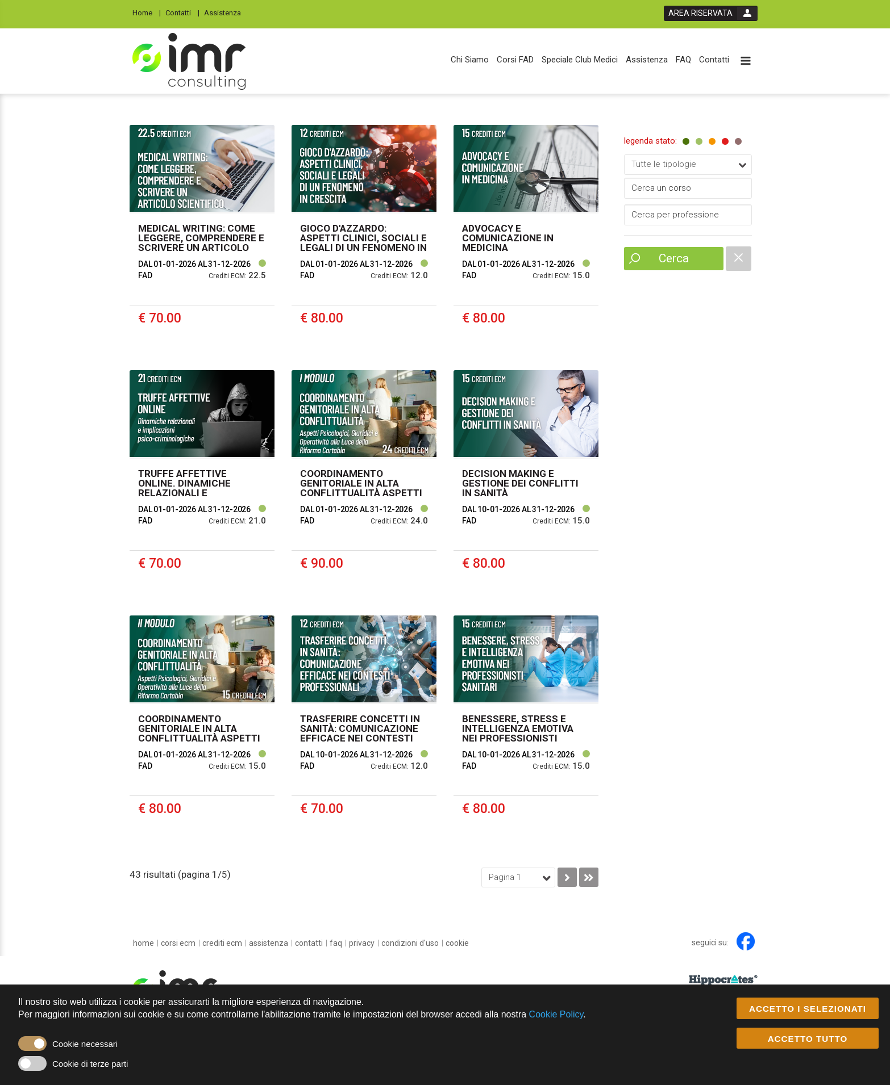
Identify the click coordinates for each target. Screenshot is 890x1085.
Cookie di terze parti (90, 1064)
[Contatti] (182, 12)
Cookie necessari (85, 1044)
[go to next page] (567, 877)
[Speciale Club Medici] (580, 60)
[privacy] (362, 943)
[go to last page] (588, 877)
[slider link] (723, 979)
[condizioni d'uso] (410, 943)
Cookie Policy (556, 1015)
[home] (143, 943)
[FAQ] (683, 60)
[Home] (146, 12)
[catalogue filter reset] (738, 258)
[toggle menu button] (746, 61)
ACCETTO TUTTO (808, 1039)
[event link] (202, 239)
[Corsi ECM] (178, 943)
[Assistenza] (226, 12)
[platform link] (189, 61)
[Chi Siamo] (470, 60)
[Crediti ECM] (222, 943)
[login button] (711, 13)
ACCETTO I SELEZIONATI (807, 1008)
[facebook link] (746, 941)
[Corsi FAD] (515, 60)
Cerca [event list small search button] (674, 258)
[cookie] (457, 943)
